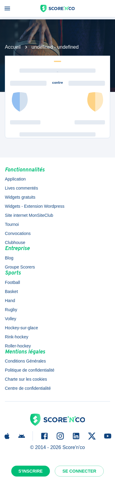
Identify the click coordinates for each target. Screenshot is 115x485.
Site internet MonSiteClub (29, 215)
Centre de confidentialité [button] (28, 388)
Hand (10, 300)
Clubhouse (15, 242)
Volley (10, 318)
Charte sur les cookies (26, 379)
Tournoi (12, 224)
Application (15, 179)
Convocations (18, 233)
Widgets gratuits (20, 197)
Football (12, 282)
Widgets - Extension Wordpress (34, 206)
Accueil (13, 47)
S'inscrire (31, 471)
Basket (11, 291)
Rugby (11, 309)
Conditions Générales (25, 361)
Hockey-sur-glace (21, 327)
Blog (9, 258)
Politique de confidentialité (29, 370)
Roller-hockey (18, 345)
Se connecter (79, 471)
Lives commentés (21, 188)
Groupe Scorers (20, 267)
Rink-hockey (16, 336)
